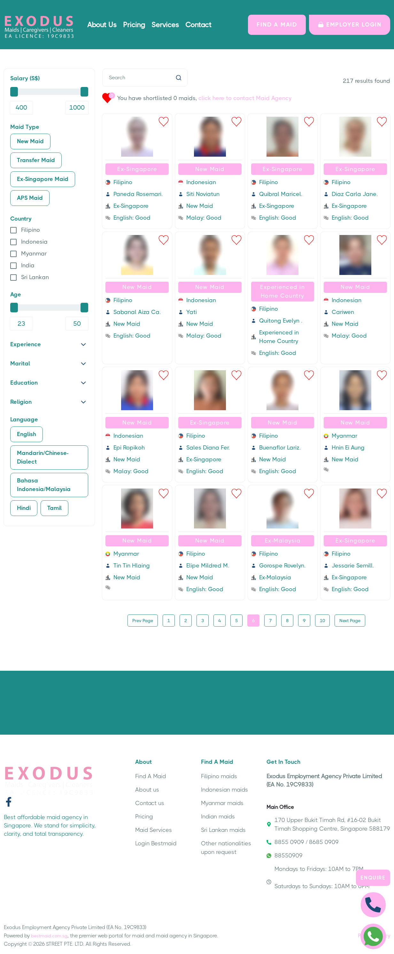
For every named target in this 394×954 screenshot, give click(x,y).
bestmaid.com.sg (49, 935)
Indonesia (34, 241)
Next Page (349, 619)
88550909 (285, 855)
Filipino (30, 230)
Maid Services (153, 829)
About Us (102, 25)
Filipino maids (219, 775)
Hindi (24, 508)
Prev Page (142, 619)
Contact (198, 25)
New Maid (30, 141)
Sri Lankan (35, 277)
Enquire (372, 877)
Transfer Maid (36, 160)
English (26, 434)
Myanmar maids (222, 802)
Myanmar (34, 253)
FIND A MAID (277, 24)
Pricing (134, 25)
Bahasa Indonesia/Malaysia (44, 484)
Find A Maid (150, 775)
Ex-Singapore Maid (42, 179)
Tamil (54, 508)
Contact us (149, 802)
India (28, 265)
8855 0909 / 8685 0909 (303, 841)
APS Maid (30, 198)
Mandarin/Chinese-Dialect (42, 457)
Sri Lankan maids (223, 829)
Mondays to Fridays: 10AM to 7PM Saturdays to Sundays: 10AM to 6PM (318, 877)
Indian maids (218, 816)
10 (322, 619)
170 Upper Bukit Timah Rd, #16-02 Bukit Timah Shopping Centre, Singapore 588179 (328, 823)
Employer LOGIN (350, 24)
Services (165, 25)
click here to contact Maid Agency (244, 98)
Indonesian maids (224, 789)
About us (147, 789)
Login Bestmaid (155, 843)
